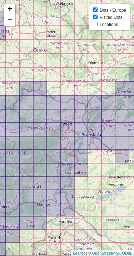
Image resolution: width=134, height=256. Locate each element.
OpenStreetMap (106, 253)
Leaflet (79, 253)
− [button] (10, 20)
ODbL (127, 253)
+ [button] (10, 9)
